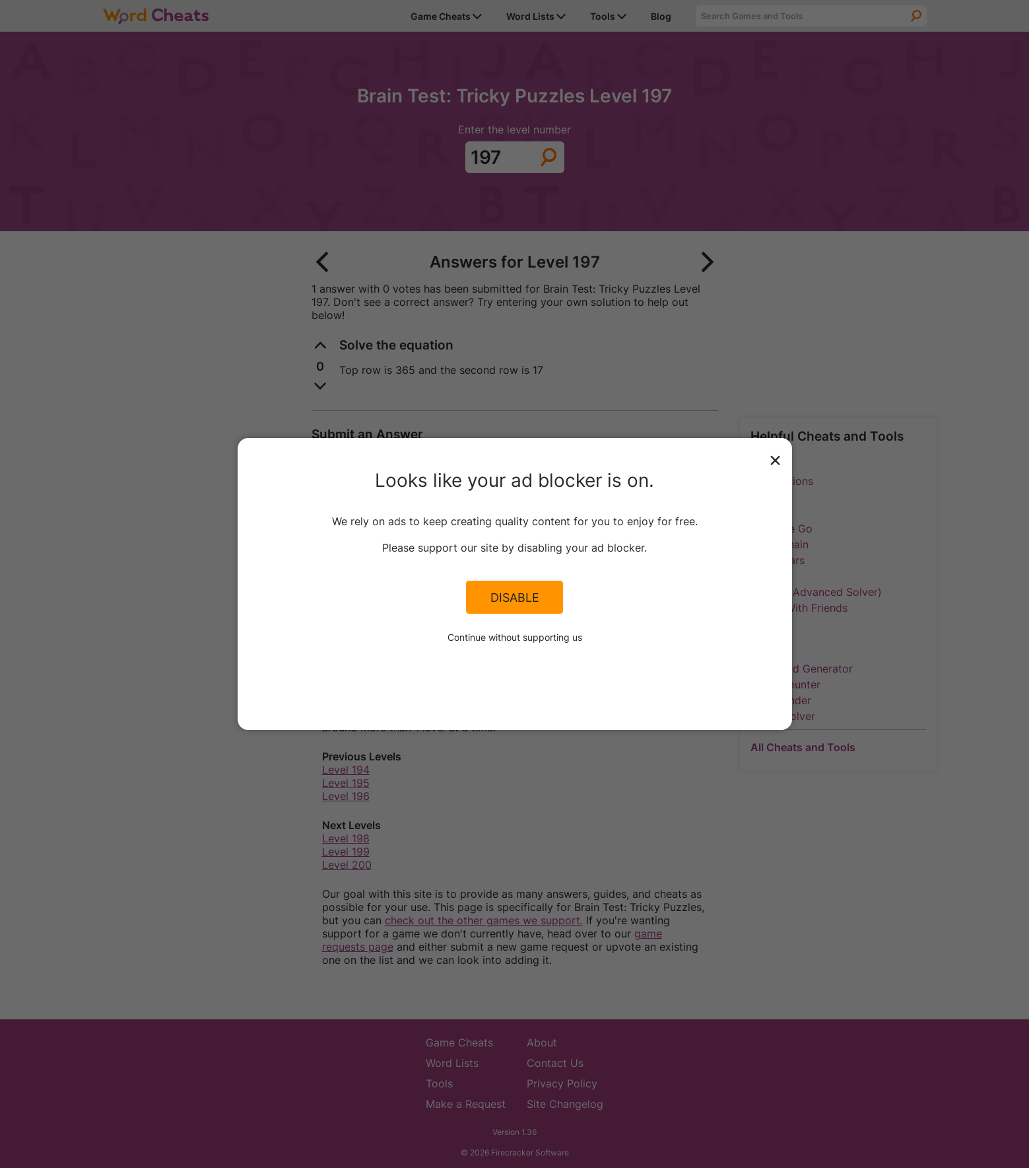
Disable (514, 597)
